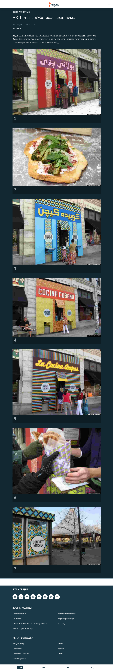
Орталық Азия (19, 659)
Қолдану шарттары (66, 614)
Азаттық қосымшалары (23, 629)
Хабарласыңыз (19, 614)
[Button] (17, 29)
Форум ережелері (66, 619)
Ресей (60, 644)
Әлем (60, 654)
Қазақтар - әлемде (21, 654)
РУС (43, 668)
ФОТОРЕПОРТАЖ (21, 12)
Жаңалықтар (19, 644)
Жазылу (61, 624)
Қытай (61, 649)
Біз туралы (17, 619)
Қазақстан (17, 649)
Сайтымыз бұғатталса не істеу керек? (30, 624)
